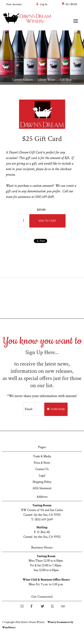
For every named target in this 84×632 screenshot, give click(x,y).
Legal (42, 475)
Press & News (42, 463)
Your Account (14, 4)
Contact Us (42, 469)
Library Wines (46, 80)
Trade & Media (42, 456)
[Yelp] (52, 606)
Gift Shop (66, 80)
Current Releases (22, 80)
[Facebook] (31, 606)
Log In (41, 4)
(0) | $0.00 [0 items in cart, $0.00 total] (69, 4)
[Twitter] (42, 606)
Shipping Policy (42, 482)
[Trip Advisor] (63, 606)
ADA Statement (42, 488)
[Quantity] (23, 220)
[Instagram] (22, 606)
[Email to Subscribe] (33, 409)
